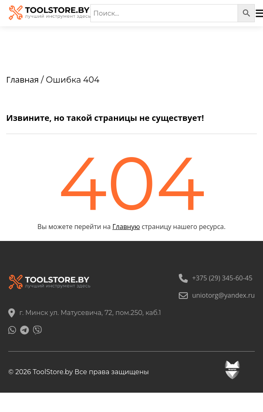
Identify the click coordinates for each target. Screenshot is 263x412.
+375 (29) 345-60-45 (215, 277)
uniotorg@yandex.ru (217, 295)
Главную (126, 226)
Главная (22, 79)
